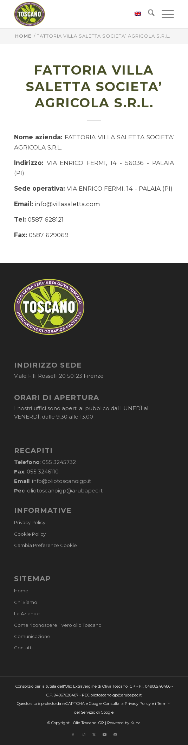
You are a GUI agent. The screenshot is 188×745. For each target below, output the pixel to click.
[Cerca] (148, 14)
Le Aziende (27, 613)
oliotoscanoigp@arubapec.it (65, 490)
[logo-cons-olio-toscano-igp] (78, 14)
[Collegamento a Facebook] (73, 734)
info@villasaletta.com (67, 204)
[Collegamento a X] (94, 734)
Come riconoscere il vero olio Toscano (58, 625)
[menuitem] (134, 14)
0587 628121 (46, 219)
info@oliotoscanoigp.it (61, 481)
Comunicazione (32, 636)
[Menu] (164, 14)
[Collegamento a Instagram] (83, 734)
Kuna (135, 722)
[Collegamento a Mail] (115, 734)
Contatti (23, 647)
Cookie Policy (30, 534)
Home (21, 590)
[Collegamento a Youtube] (104, 734)
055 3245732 (59, 462)
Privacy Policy (29, 522)
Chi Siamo (25, 602)
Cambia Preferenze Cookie (45, 545)
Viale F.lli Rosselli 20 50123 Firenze (59, 375)
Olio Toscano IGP (88, 722)
